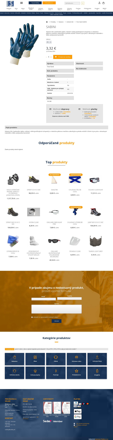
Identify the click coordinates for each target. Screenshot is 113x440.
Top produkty (35, 3)
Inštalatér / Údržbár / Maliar (28, 13)
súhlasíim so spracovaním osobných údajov (45, 317)
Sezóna (49, 93)
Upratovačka (92, 13)
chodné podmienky (83, 423)
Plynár (64, 13)
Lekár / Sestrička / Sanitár (56, 14)
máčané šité (69, 22)
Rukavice (61, 22)
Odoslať (56, 321)
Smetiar (69, 13)
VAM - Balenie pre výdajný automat (55, 89)
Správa (56, 303)
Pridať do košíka (63, 57)
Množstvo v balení (53, 82)
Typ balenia (51, 85)
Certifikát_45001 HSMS (57, 415)
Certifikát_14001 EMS (47, 415)
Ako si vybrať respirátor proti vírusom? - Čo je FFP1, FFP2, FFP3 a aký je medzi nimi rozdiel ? (50, 349)
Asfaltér (86, 13)
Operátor (98, 13)
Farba (49, 79)
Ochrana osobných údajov (80, 425)
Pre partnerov (49, 3)
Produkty (53, 22)
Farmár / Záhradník (15, 13)
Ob (77, 423)
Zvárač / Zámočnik (4, 13)
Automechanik (58, 13)
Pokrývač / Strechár (49, 13)
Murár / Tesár (39, 13)
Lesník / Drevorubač (107, 13)
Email (43, 296)
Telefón (69, 296)
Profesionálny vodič (77, 13)
